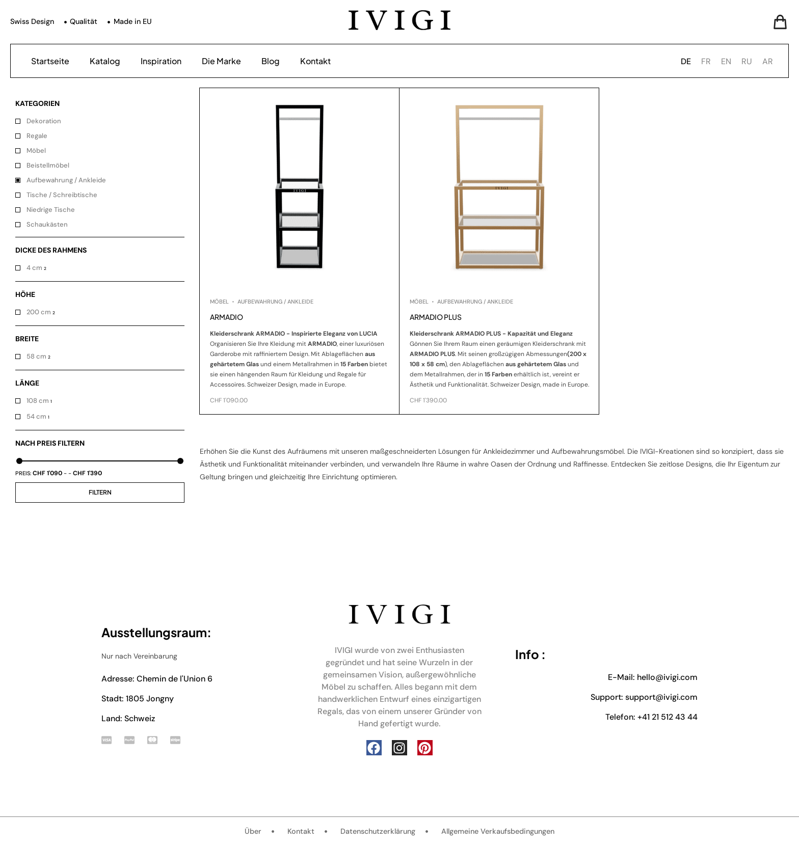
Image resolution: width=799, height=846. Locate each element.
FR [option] (706, 61)
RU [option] (746, 61)
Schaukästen (47, 224)
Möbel (36, 150)
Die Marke (221, 61)
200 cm (38, 312)
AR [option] (767, 61)
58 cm (36, 356)
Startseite (50, 61)
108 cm (37, 400)
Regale (36, 135)
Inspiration (161, 61)
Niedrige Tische (50, 209)
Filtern (100, 492)
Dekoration (43, 121)
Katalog (105, 61)
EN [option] (726, 61)
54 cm (36, 416)
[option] (706, 62)
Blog (270, 61)
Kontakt (315, 61)
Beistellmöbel (47, 165)
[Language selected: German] (729, 60)
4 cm (34, 267)
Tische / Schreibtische (62, 194)
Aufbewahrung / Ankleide (66, 180)
